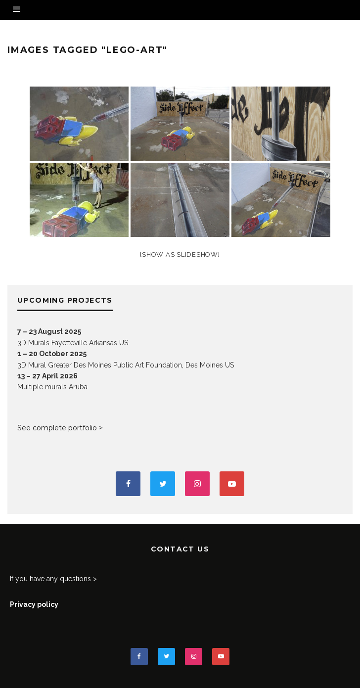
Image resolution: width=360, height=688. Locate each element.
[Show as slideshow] (180, 254)
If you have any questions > (53, 579)
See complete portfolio (57, 427)
